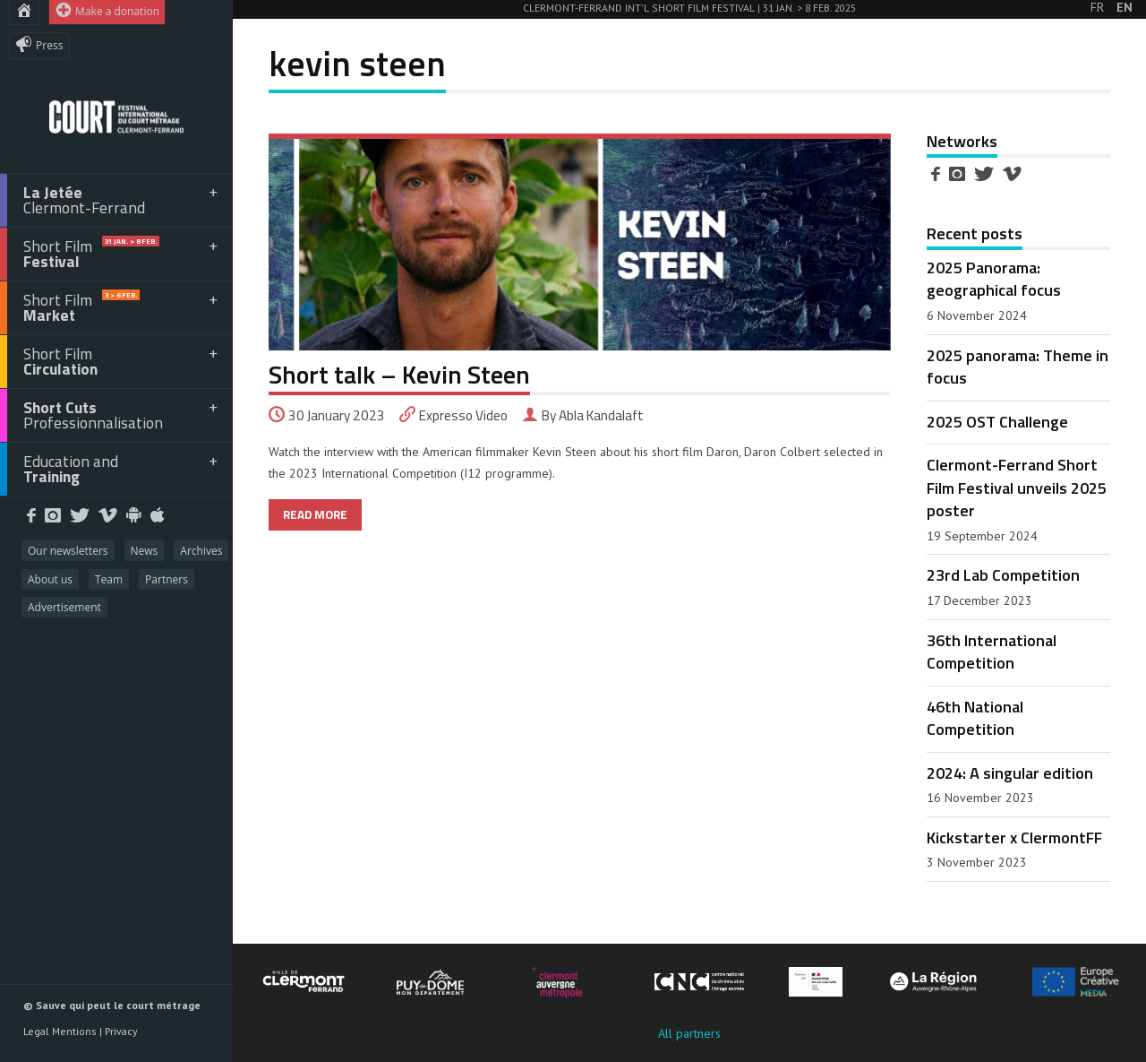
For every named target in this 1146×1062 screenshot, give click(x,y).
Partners (166, 579)
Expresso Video (463, 415)
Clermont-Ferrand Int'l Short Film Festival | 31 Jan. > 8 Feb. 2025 (689, 7)
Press (39, 44)
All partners (689, 1033)
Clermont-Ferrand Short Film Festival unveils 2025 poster (1017, 487)
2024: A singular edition (1010, 772)
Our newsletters (68, 550)
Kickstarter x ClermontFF (1014, 837)
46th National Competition (975, 717)
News (144, 550)
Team (109, 579)
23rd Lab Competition (1003, 574)
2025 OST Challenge (997, 421)
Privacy (121, 1031)
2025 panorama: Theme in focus (1017, 366)
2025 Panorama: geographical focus (994, 278)
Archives (201, 550)
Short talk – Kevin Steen (399, 374)
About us (50, 579)
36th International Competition (991, 651)
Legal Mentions (60, 1031)
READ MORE (315, 514)
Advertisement (64, 607)
